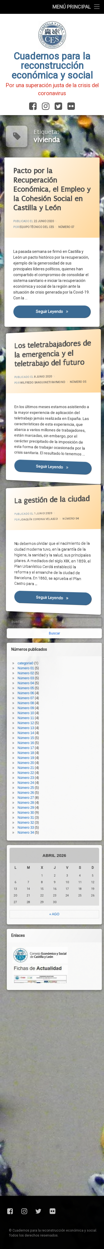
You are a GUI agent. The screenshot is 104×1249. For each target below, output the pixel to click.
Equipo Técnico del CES (37, 227)
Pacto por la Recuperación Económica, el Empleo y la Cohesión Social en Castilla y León (52, 190)
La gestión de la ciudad (44, 494)
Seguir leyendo (64, 314)
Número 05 (66, 385)
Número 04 (62, 522)
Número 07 (66, 227)
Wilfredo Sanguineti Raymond (42, 379)
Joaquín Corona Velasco (40, 515)
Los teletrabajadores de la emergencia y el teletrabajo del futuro (44, 345)
